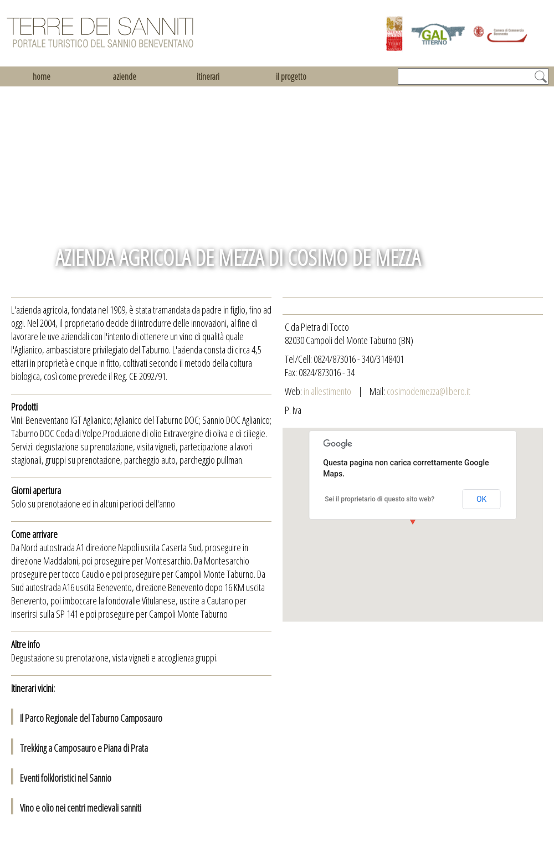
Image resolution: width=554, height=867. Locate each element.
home (41, 76)
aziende (124, 76)
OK (481, 499)
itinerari (208, 76)
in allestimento (328, 391)
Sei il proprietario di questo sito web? (379, 499)
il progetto (291, 76)
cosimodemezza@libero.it (428, 391)
